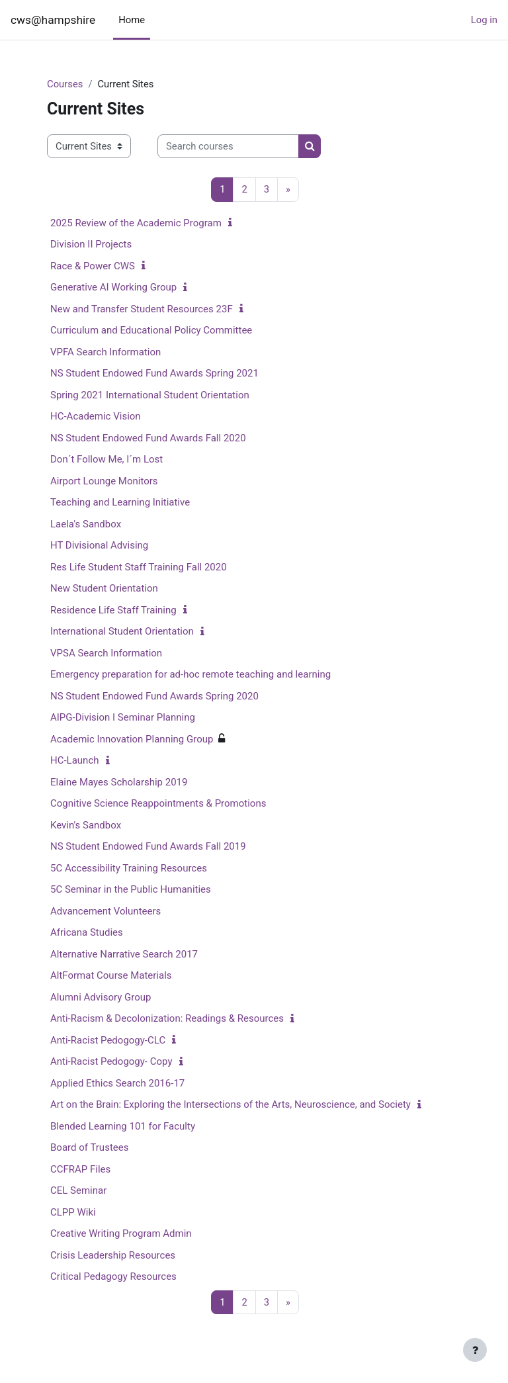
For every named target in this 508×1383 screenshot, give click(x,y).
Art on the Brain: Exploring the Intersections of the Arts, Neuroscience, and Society (230, 1104)
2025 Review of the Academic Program (136, 223)
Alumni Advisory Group (100, 997)
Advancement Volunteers (105, 911)
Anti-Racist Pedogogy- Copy (111, 1061)
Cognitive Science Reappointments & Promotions (158, 803)
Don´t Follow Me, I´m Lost (106, 459)
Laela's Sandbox (85, 524)
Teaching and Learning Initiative (120, 502)
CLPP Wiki (73, 1212)
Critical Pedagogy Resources (113, 1276)
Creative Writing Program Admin (121, 1233)
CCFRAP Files (80, 1169)
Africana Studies (86, 932)
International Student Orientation (122, 631)
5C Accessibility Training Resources (128, 868)
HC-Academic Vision (95, 416)
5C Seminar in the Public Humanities (130, 889)
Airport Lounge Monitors (104, 481)
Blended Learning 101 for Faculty (122, 1126)
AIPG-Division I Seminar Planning (122, 717)
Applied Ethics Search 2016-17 (117, 1083)
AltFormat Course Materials (111, 975)
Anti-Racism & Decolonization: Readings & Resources (167, 1018)
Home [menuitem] (131, 20)
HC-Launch (74, 760)
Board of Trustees (89, 1147)
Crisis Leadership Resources (112, 1255)
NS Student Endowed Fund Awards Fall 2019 (148, 846)
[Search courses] (228, 146)
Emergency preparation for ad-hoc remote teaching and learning (190, 674)
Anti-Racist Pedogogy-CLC (107, 1040)
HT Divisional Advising (99, 545)
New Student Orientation (104, 588)
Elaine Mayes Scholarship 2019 (118, 782)
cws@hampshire (53, 19)
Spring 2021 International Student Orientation (149, 395)
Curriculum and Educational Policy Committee (151, 330)
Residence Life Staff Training (113, 610)
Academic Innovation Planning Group (131, 739)
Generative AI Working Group (113, 287)
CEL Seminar (78, 1190)
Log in (484, 20)
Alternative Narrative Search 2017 (124, 954)
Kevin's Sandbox (85, 825)
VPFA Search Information (105, 352)
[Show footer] (475, 1350)
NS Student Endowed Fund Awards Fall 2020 (148, 438)
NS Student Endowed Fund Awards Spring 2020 (154, 696)
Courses (65, 84)
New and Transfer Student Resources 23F (141, 309)
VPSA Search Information (106, 653)
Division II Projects (91, 244)
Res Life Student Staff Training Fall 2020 (138, 567)
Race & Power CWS (92, 266)
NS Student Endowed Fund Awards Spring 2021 (154, 373)
